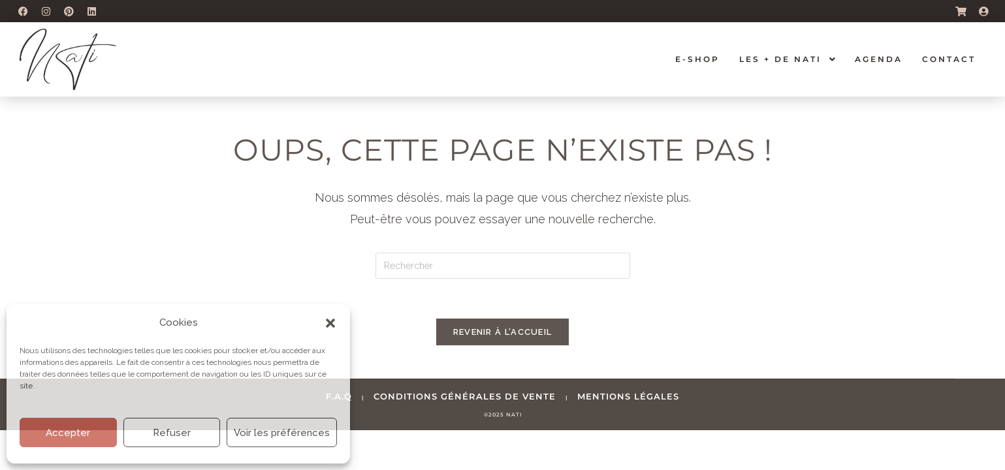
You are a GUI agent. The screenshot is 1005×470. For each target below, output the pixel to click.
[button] (330, 323)
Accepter (68, 433)
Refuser (172, 433)
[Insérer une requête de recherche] (502, 266)
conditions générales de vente (465, 396)
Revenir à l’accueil (502, 332)
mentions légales (628, 396)
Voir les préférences (282, 433)
